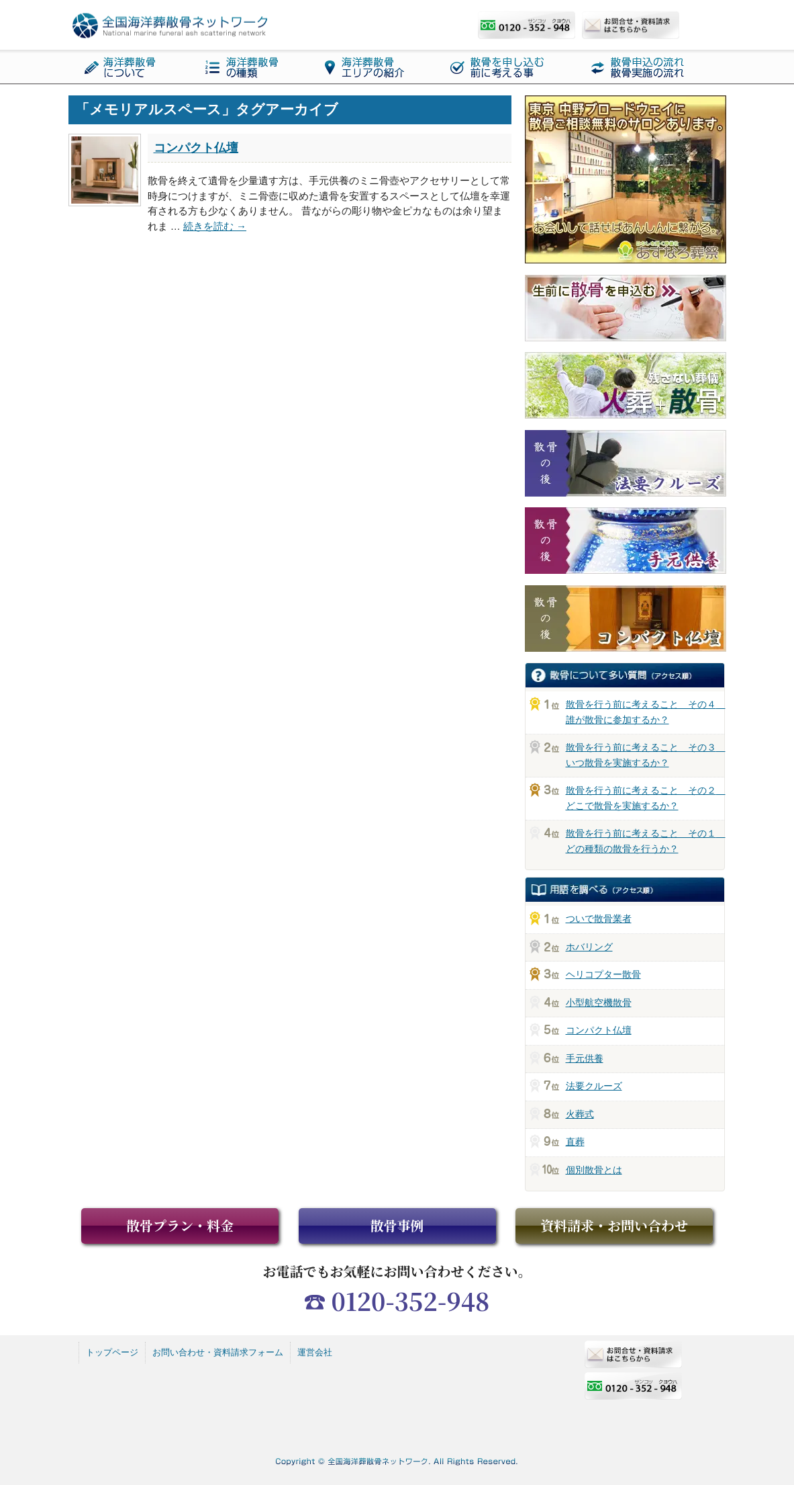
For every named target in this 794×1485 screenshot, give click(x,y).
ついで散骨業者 (599, 918)
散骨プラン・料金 (180, 1225)
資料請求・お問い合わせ (614, 1225)
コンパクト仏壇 (196, 148)
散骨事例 (397, 1225)
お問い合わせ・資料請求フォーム (217, 1352)
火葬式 (580, 1114)
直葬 (575, 1141)
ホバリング (589, 946)
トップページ (112, 1352)
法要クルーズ (594, 1085)
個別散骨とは (594, 1169)
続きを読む (214, 226)
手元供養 (584, 1058)
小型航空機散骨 (599, 1002)
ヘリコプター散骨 (603, 974)
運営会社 (314, 1352)
